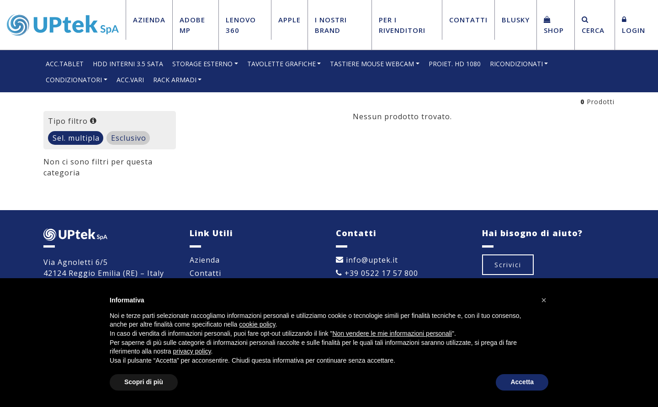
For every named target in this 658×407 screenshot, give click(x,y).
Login (633, 25)
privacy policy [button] (192, 351)
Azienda (149, 19)
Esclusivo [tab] (128, 138)
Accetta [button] (522, 382)
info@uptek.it (367, 260)
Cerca (593, 25)
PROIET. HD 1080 (455, 63)
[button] (543, 300)
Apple (289, 19)
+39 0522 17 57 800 (377, 273)
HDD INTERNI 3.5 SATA (128, 63)
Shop (554, 25)
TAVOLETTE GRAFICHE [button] (281, 63)
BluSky (516, 19)
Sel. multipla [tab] (76, 138)
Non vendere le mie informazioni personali (391, 333)
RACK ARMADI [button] (174, 79)
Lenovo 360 (241, 25)
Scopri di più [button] (143, 382)
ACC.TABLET (65, 63)
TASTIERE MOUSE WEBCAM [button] (372, 63)
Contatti (468, 19)
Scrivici (507, 264)
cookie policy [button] (257, 324)
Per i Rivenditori (402, 25)
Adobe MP (192, 25)
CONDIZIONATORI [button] (74, 79)
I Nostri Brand (331, 25)
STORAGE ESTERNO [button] (202, 63)
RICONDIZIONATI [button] (516, 63)
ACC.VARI (130, 79)
